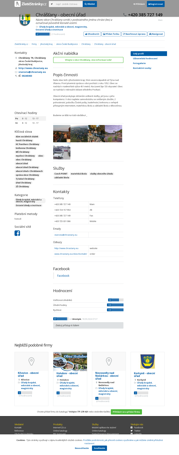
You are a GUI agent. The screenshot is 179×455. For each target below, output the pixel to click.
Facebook (63, 276)
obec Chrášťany (23, 159)
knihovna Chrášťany (26, 148)
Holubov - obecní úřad (67, 374)
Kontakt (18, 427)
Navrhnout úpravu (134, 33)
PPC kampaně (59, 434)
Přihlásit (139, 4)
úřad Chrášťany (23, 182)
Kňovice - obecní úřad (28, 374)
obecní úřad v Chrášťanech (29, 171)
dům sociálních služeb (27, 136)
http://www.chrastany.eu (66, 248)
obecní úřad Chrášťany (27, 167)
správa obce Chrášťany (27, 175)
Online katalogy (60, 430)
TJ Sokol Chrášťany (25, 178)
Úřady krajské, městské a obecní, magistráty (63, 26)
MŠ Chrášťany (22, 152)
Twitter (136, 430)
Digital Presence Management (105, 434)
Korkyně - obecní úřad (144, 374)
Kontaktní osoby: (142, 68)
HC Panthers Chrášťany (27, 144)
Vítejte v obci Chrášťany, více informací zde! (88, 59)
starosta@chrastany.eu (65, 234)
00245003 (27, 75)
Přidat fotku (111, 33)
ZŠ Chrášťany (22, 186)
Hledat (90, 3)
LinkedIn (136, 434)
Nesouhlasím (82, 448)
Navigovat (156, 33)
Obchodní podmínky (24, 434)
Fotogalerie (151, 63)
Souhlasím (99, 448)
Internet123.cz (59, 427)
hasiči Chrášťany (24, 140)
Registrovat (156, 4)
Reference (19, 430)
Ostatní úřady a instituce (49, 29)
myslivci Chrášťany (25, 155)
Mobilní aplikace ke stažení (104, 427)
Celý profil (138, 53)
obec (40, 155)
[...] (68, 4)
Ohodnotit (92, 33)
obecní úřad (22, 163)
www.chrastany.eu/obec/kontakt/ (70, 253)
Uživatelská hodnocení (151, 58)
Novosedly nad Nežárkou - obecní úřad (106, 375)
